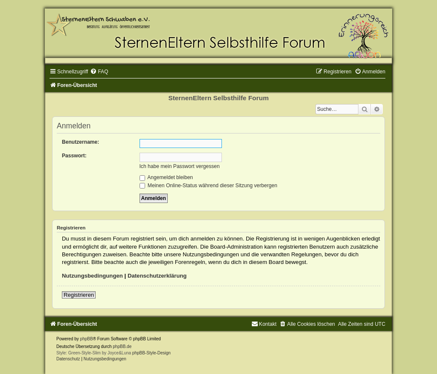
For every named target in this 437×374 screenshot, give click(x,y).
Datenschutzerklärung (157, 276)
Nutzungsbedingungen (92, 276)
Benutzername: (80, 142)
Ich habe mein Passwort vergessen (180, 166)
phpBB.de (122, 346)
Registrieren (79, 295)
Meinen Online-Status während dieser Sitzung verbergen (208, 185)
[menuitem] (99, 72)
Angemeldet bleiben (166, 177)
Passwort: (74, 156)
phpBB (86, 338)
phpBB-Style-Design (151, 353)
